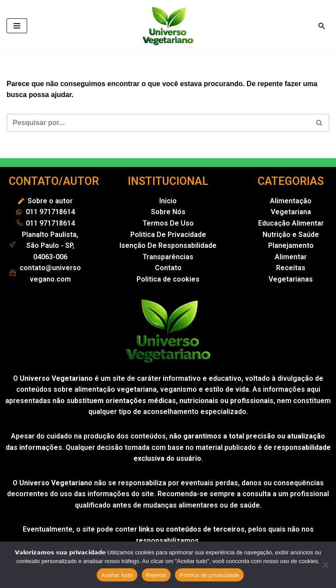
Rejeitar (156, 575)
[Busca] (321, 26)
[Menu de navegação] (17, 25)
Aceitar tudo (117, 575)
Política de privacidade (209, 575)
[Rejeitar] (325, 564)
